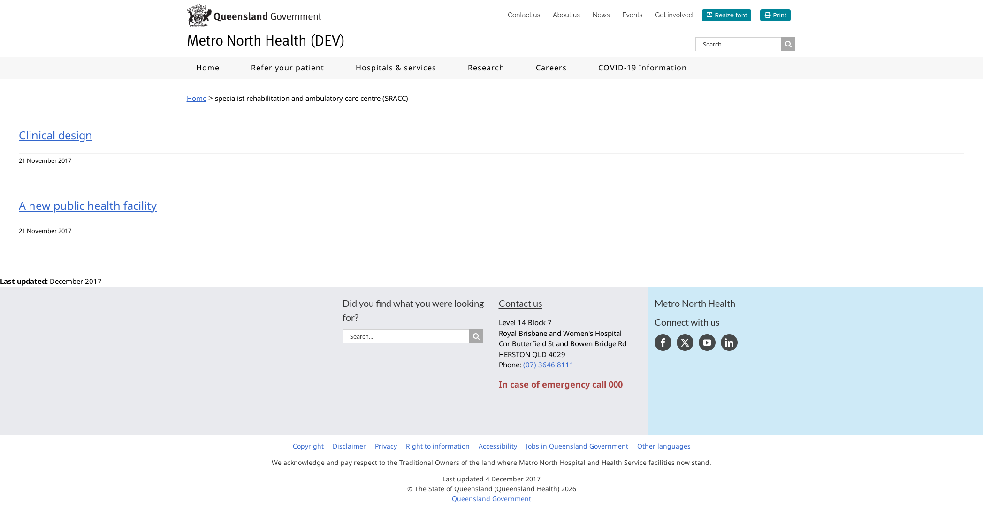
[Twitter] (685, 342)
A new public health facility (88, 205)
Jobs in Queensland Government (577, 445)
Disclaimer (349, 445)
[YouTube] (707, 342)
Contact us (520, 303)
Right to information (438, 445)
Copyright (308, 445)
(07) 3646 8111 (548, 364)
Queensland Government (491, 498)
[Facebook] (663, 342)
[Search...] (738, 44)
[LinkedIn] (729, 342)
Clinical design (55, 135)
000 (616, 384)
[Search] (788, 44)
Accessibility (498, 445)
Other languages (664, 445)
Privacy (386, 445)
